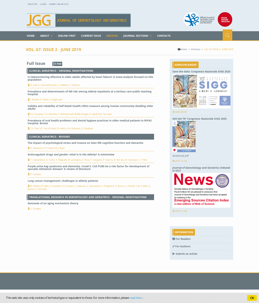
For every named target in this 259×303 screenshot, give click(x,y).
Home (31, 35)
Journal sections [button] (137, 35)
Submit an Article (59, 4)
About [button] (46, 35)
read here (136, 298)
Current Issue (91, 35)
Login (43, 4)
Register (32, 4)
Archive (112, 35)
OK (252, 298)
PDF (58, 64)
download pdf (180, 155)
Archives (195, 49)
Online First (66, 35)
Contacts (164, 35)
